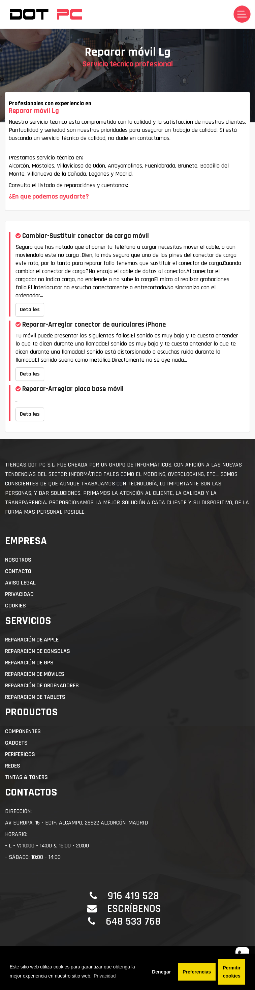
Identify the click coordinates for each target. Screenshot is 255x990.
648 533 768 (133, 921)
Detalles (30, 309)
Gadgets (16, 743)
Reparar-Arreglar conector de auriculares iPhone (94, 324)
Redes (12, 766)
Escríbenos (134, 909)
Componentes (23, 731)
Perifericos (20, 754)
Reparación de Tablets (35, 697)
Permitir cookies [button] (232, 972)
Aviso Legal (20, 583)
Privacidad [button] (105, 976)
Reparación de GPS (29, 662)
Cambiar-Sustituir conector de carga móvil (85, 235)
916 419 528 (133, 896)
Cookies (15, 605)
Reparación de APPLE (32, 639)
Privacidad (19, 594)
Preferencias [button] (197, 971)
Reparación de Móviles (34, 674)
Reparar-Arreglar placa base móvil (73, 388)
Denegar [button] (161, 971)
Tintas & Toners (26, 777)
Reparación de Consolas (37, 651)
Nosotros (18, 560)
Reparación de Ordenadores (42, 685)
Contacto (18, 571)
